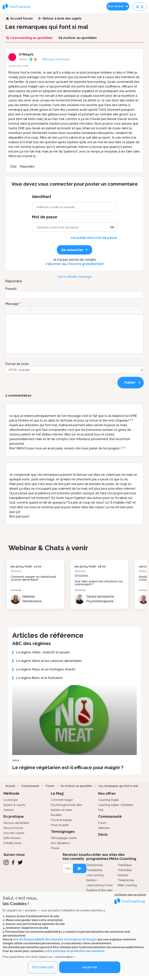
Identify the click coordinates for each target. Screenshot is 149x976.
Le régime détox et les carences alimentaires (49, 661)
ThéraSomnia (94, 865)
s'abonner (53, 264)
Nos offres (107, 793)
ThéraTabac (125, 865)
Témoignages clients (64, 838)
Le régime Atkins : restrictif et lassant (43, 652)
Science (8, 809)
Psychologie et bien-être (66, 804)
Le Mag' (57, 793)
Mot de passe (44, 217)
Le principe (10, 799)
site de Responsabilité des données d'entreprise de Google (55, 939)
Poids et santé (59, 825)
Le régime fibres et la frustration (39, 678)
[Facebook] (13, 862)
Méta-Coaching (127, 885)
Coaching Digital (108, 799)
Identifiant (41, 197)
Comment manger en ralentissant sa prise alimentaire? (33, 578)
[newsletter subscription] (79, 868)
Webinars (104, 827)
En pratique (13, 816)
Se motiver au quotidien (76, 785)
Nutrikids (123, 875)
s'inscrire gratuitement (85, 264)
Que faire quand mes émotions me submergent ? (99, 583)
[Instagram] (6, 862)
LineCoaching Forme (99, 885)
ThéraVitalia (125, 870)
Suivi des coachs (13, 833)
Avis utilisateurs (60, 843)
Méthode (11, 793)
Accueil (10, 785)
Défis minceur (12, 838)
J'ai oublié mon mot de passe (93, 238)
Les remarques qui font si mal (118, 785)
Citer (13, 166)
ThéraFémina (126, 880)
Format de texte (17, 364)
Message (12, 304)
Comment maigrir (62, 799)
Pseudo (10, 288)
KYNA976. (26, 54)
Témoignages (63, 831)
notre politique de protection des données (74, 951)
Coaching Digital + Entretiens (115, 804)
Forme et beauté (61, 820)
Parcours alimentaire (16, 822)
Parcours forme (13, 827)
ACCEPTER (89, 967)
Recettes (56, 815)
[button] (10, 310)
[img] (112, 227)
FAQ (100, 809)
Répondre (27, 166)
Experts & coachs (14, 804)
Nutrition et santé (61, 809)
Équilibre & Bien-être (99, 890)
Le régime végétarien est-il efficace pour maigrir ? (67, 767)
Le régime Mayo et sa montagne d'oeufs (45, 669)
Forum (50, 785)
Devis (103, 834)
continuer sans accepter (130, 894)
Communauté (30, 785)
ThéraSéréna (94, 870)
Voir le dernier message (74, 276)
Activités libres (12, 843)
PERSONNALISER (43, 967)
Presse (55, 848)
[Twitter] (20, 862)
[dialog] (74, 934)
